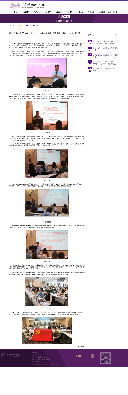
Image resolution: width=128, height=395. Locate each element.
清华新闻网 (96, 5)
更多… (119, 35)
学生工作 (80, 12)
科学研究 (69, 12)
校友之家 (102, 12)
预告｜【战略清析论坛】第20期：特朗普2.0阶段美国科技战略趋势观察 (108, 42)
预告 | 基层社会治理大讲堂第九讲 (108, 56)
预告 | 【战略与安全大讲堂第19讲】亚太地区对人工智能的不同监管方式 (108, 63)
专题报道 (69, 20)
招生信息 (58, 12)
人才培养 (48, 12)
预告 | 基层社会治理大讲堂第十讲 (108, 49)
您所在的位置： (14, 25)
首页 (15, 12)
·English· (105, 5)
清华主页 (88, 5)
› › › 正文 (29, 25)
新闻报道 (59, 20)
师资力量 (91, 12)
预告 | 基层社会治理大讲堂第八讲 (108, 69)
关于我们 (26, 12)
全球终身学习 (112, 12)
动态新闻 (37, 12)
